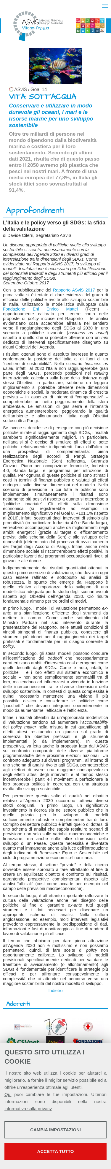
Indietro (56, 990)
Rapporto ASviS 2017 (74, 290)
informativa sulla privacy (28, 1108)
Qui (7, 1094)
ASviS (20, 89)
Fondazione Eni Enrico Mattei (40, 309)
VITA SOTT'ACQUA (42, 96)
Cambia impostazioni (55, 1129)
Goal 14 (38, 89)
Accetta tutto (55, 1151)
